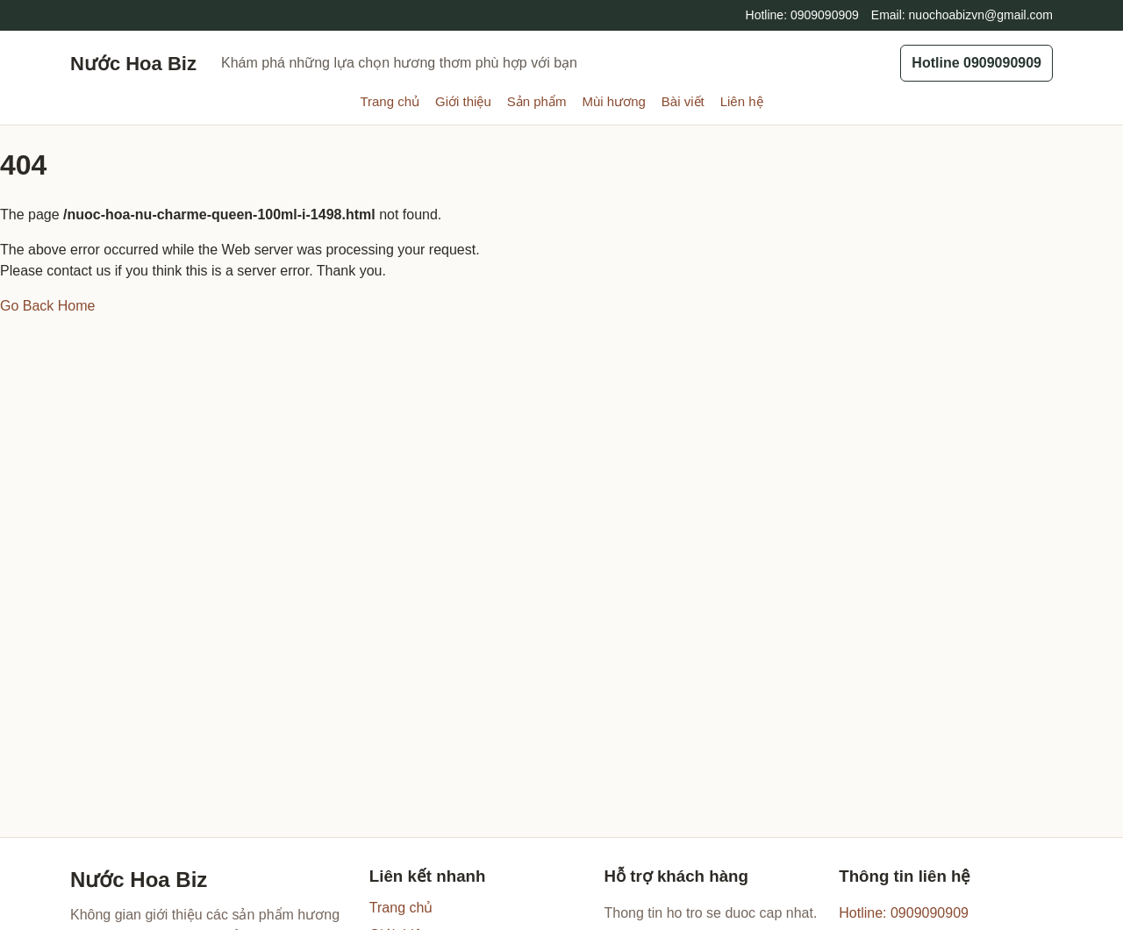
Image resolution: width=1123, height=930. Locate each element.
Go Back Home (47, 305)
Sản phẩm (537, 101)
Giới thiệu (463, 101)
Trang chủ (389, 101)
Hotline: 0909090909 (802, 15)
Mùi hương (613, 101)
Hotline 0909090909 (976, 62)
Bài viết (683, 101)
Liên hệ (741, 101)
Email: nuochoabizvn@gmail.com (962, 15)
